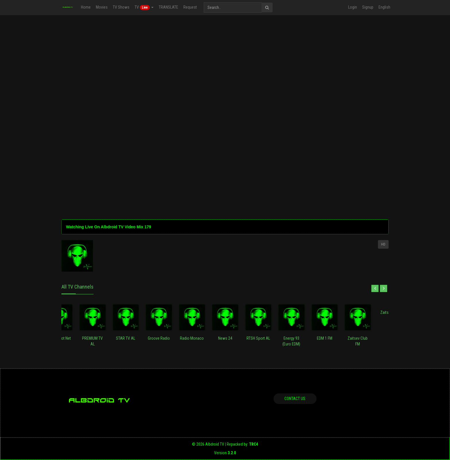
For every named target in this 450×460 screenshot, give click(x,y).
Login (352, 7)
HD (383, 244)
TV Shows (121, 7)
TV (144, 7)
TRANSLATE (168, 7)
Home (86, 7)
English (384, 7)
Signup (367, 7)
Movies (102, 7)
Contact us (294, 398)
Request (190, 7)
